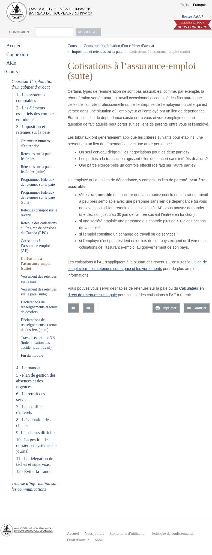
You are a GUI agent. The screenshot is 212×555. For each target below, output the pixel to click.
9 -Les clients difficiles (36, 432)
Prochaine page (88, 308)
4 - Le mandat (28, 367)
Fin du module (32, 355)
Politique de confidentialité (172, 533)
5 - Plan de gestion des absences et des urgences (35, 381)
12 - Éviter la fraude (33, 471)
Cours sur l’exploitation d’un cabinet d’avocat (119, 46)
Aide (11, 63)
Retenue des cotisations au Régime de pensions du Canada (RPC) (38, 228)
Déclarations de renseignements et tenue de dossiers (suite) (39, 325)
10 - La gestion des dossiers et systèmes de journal (36, 445)
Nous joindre (94, 533)
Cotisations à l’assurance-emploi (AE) (35, 246)
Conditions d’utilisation (128, 533)
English (185, 5)
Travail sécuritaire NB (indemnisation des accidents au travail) (38, 343)
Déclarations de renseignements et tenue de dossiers (39, 307)
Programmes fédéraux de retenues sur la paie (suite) (38, 197)
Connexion (17, 54)
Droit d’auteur (78, 540)
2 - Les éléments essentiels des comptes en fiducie (35, 114)
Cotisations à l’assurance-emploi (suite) (36, 264)
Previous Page (73, 308)
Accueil (14, 45)
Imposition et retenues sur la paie (97, 52)
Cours (12, 71)
